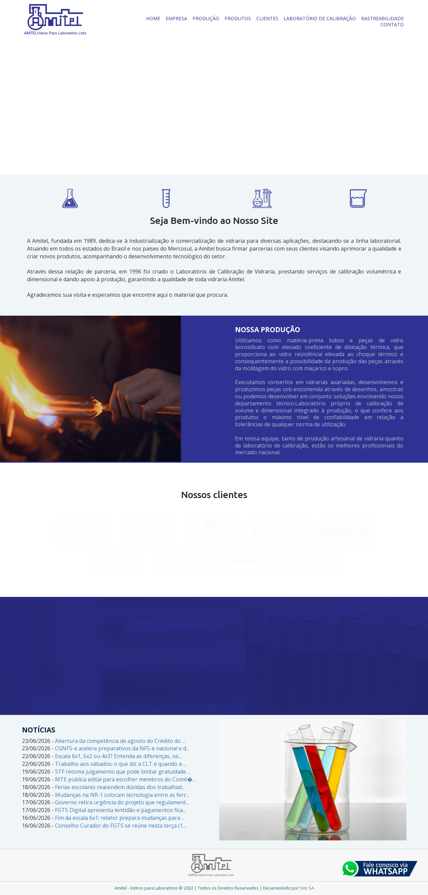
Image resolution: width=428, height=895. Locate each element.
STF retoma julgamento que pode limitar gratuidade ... (123, 771)
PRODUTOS (238, 18)
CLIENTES (267, 18)
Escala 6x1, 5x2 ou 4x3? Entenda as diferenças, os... (118, 756)
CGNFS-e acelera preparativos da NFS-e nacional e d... (122, 748)
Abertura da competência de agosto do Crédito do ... (120, 741)
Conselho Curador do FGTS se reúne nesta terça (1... (120, 825)
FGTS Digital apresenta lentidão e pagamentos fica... (120, 810)
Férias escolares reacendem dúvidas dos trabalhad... (120, 787)
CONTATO (392, 24)
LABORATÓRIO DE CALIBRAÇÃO (320, 18)
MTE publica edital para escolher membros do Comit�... (125, 779)
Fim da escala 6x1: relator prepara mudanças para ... (119, 817)
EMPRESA (176, 18)
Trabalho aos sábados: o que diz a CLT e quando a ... (120, 764)
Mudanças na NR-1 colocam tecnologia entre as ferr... (122, 795)
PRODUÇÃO (206, 18)
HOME (153, 18)
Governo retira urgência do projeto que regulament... (122, 802)
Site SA (307, 888)
